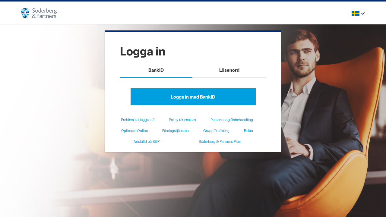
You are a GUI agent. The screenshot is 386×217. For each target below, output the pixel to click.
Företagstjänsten (175, 131)
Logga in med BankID (193, 97)
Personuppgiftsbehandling (231, 120)
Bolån (248, 131)
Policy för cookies (182, 120)
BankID (156, 70)
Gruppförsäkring (216, 131)
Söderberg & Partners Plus (220, 142)
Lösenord (229, 70)
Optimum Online (134, 131)
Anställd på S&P (147, 142)
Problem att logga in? (138, 120)
